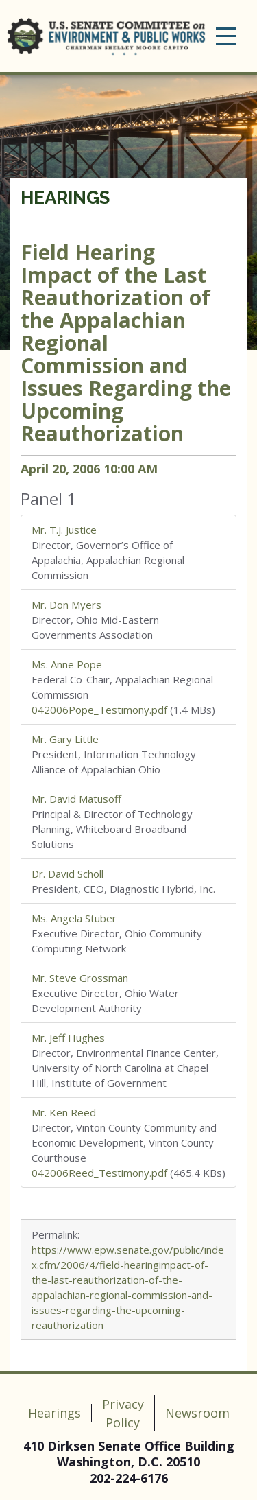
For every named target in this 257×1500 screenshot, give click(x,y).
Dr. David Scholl (67, 873)
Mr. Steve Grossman (80, 978)
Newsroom (197, 1413)
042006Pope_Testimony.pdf (99, 709)
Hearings (65, 197)
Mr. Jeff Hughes (68, 1037)
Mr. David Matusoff (76, 799)
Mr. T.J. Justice (64, 530)
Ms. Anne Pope (67, 664)
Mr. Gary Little (65, 739)
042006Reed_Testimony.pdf (99, 1173)
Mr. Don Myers (66, 604)
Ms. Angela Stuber (74, 918)
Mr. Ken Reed (64, 1112)
